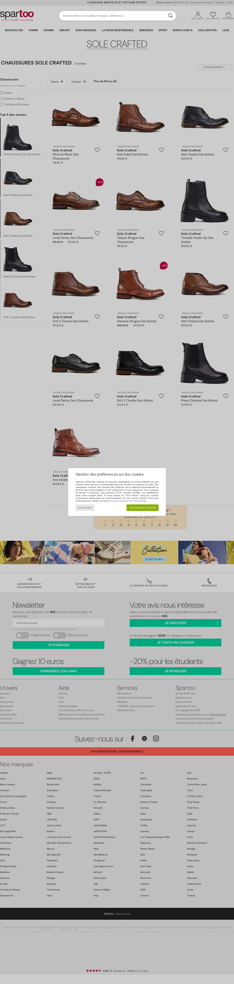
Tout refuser (85, 507)
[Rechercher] (170, 16)
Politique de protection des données (127, 501)
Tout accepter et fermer (142, 507)
